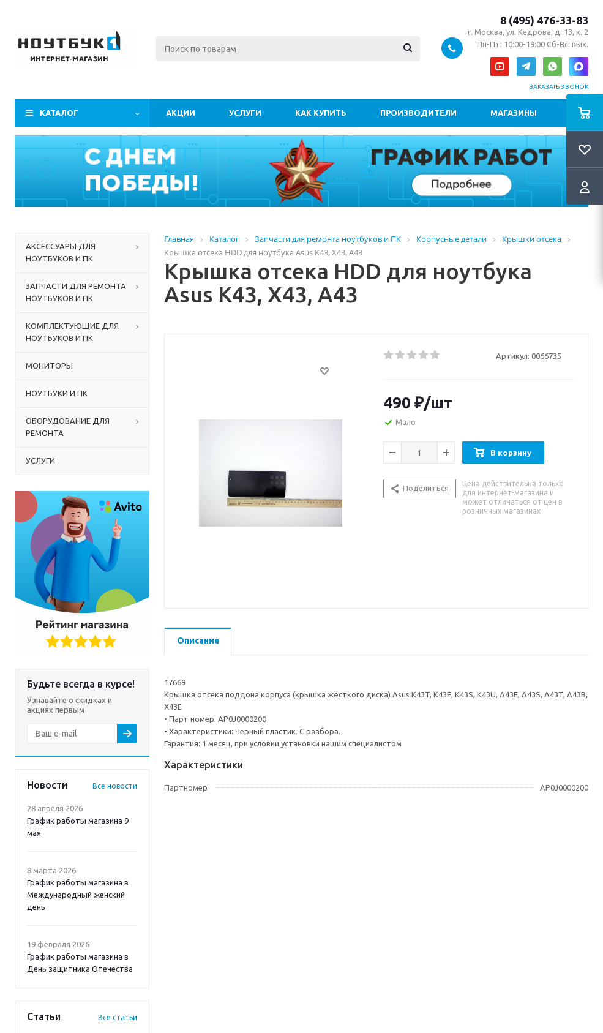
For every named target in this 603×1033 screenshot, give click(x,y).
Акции (180, 112)
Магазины (513, 112)
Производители (418, 112)
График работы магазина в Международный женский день (78, 894)
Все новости (114, 786)
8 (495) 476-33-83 (544, 20)
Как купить (320, 112)
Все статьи (117, 1017)
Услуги (245, 112)
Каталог (59, 112)
